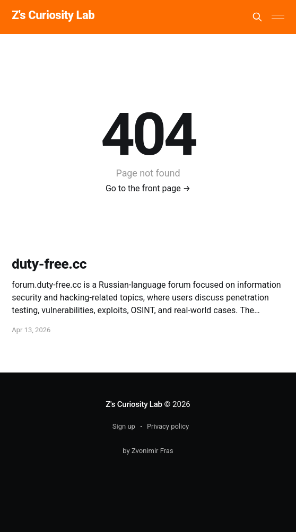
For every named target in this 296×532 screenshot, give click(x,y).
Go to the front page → (148, 188)
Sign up (123, 426)
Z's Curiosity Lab (53, 15)
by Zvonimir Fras (148, 451)
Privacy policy (168, 426)
